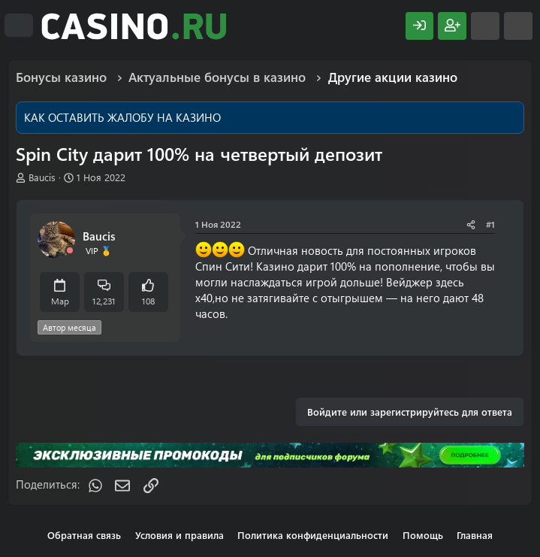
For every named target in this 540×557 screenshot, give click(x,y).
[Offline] (70, 251)
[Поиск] (518, 26)
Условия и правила (179, 534)
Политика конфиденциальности (312, 534)
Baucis (42, 177)
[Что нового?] (485, 26)
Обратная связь (84, 534)
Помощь (423, 534)
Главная (475, 534)
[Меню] (19, 26)
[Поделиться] (471, 224)
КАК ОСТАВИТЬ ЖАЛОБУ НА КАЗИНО (122, 117)
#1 (490, 224)
